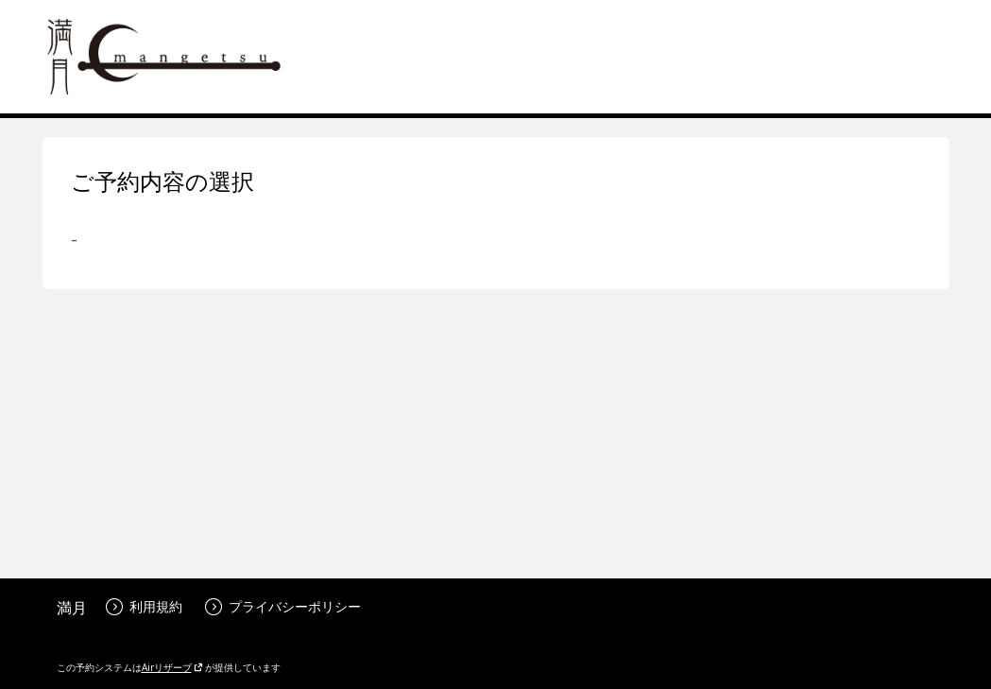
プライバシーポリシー (283, 606)
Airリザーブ (172, 667)
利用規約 (144, 606)
